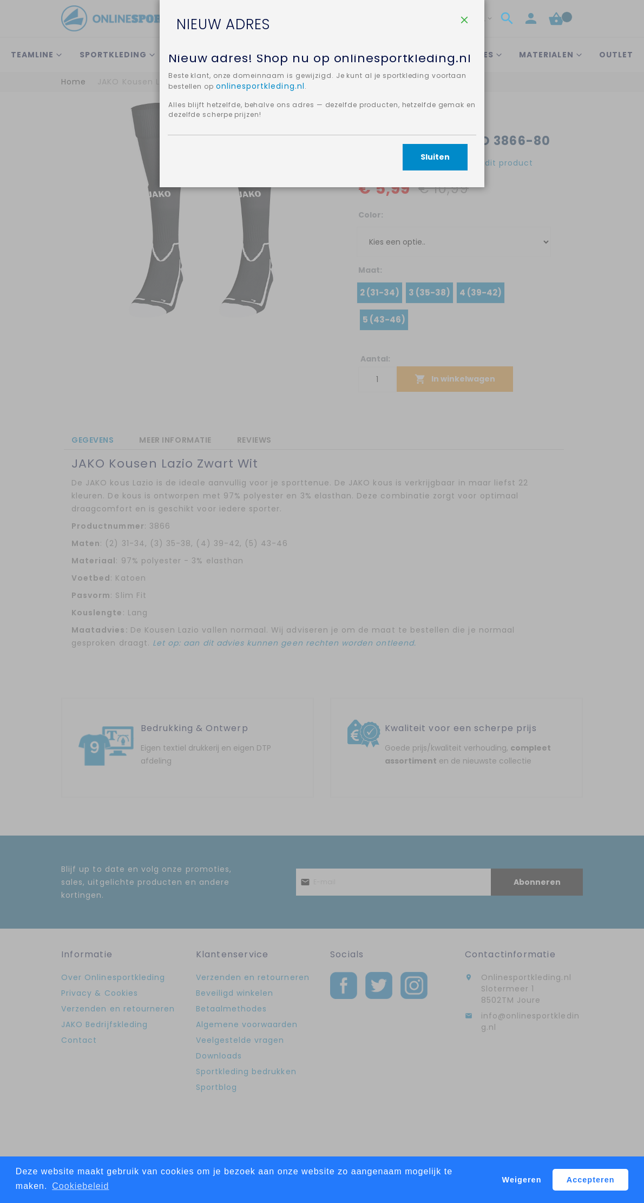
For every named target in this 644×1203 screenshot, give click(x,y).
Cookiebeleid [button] (80, 1186)
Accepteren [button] (591, 1179)
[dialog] (322, 601)
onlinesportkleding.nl (310, 207)
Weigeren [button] (522, 1179)
